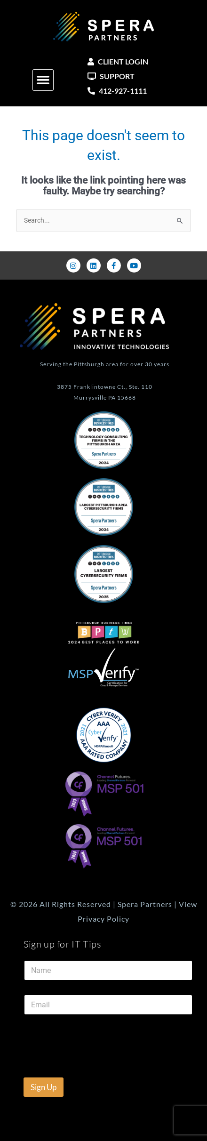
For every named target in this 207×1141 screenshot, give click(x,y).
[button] (43, 80)
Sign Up (43, 1087)
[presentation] (108, 1071)
